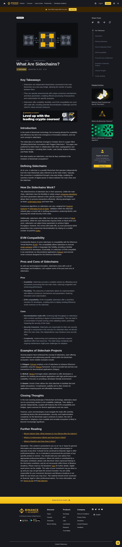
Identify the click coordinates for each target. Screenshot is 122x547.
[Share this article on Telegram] (104, 22)
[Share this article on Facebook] (98, 22)
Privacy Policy (81, 517)
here (53, 466)
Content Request (82, 524)
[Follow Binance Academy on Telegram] (99, 509)
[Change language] (114, 3)
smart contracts (26, 247)
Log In (101, 3)
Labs (64, 520)
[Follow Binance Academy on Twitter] (96, 509)
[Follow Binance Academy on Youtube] (102, 509)
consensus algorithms (68, 194)
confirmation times (34, 202)
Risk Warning (42, 481)
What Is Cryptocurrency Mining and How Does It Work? (45, 437)
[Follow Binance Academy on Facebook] (93, 509)
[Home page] (13, 3)
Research (66, 527)
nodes (38, 231)
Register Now (102, 166)
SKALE (32, 374)
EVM (35, 245)
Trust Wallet (66, 530)
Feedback (80, 527)
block (73, 218)
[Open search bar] (95, 3)
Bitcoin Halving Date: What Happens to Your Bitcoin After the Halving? (50, 434)
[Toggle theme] (118, 3)
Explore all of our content (61, 500)
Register (108, 3)
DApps (60, 252)
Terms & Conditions (83, 514)
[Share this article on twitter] (93, 22)
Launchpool (66, 524)
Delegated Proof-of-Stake (39, 209)
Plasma (39, 367)
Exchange (66, 514)
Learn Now (73, 9)
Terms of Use (28, 481)
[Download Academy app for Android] (35, 521)
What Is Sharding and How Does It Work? (40, 441)
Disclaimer (80, 520)
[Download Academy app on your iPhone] (24, 521)
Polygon (33, 364)
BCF (64, 517)
